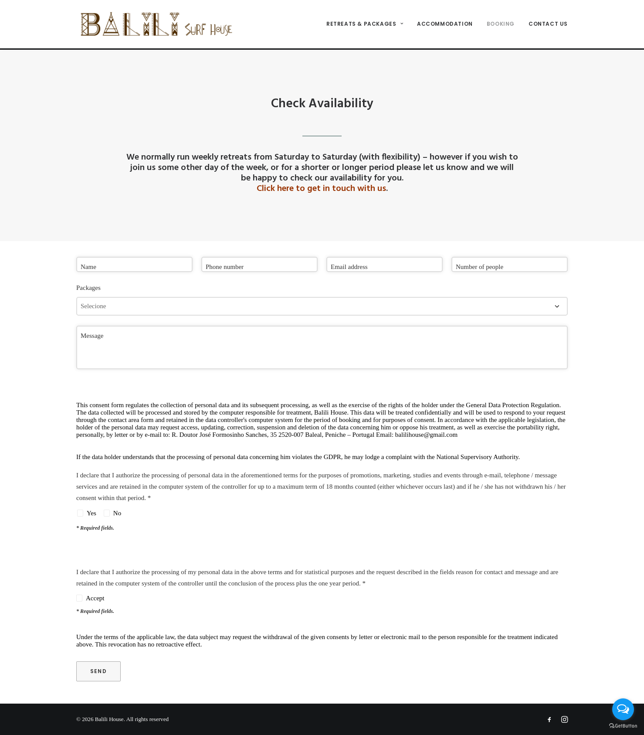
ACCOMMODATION (445, 24)
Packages (88, 287)
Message (92, 335)
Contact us (548, 24)
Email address (349, 266)
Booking (501, 24)
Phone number (225, 266)
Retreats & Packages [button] (364, 24)
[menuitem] (367, 25)
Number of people (479, 266)
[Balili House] (160, 25)
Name (88, 266)
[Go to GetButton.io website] (623, 726)
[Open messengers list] (623, 709)
